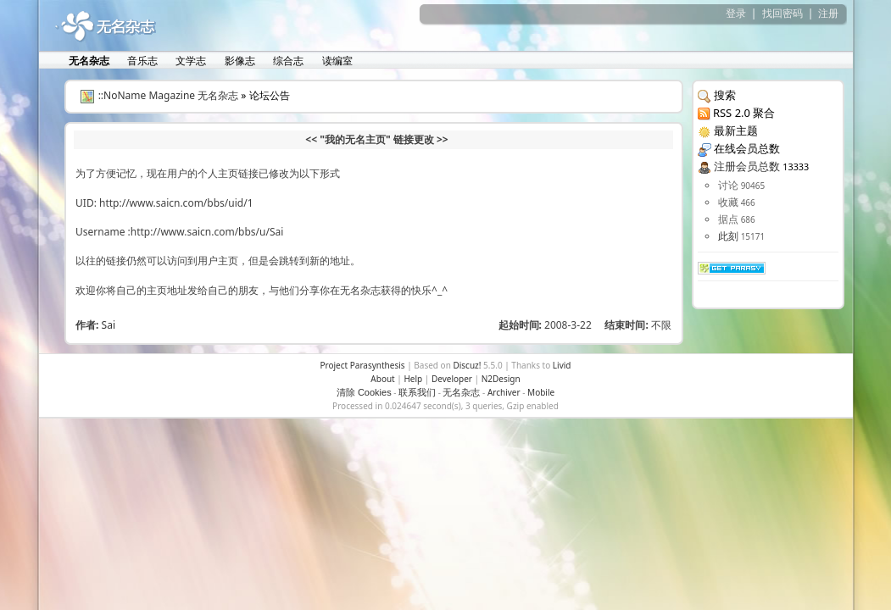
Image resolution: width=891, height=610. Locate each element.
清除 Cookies (364, 392)
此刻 (728, 236)
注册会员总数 (747, 166)
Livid (562, 365)
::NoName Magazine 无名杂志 (168, 95)
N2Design (501, 379)
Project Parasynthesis (362, 365)
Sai (108, 325)
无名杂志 (461, 392)
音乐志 (141, 60)
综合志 (287, 60)
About (382, 379)
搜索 (725, 95)
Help (413, 379)
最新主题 (736, 130)
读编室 (336, 60)
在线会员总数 (747, 148)
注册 (828, 13)
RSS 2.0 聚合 (744, 112)
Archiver (504, 392)
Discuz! (467, 365)
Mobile (540, 392)
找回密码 (782, 13)
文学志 (189, 60)
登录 (736, 13)
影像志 (238, 60)
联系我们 (417, 392)
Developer (452, 379)
